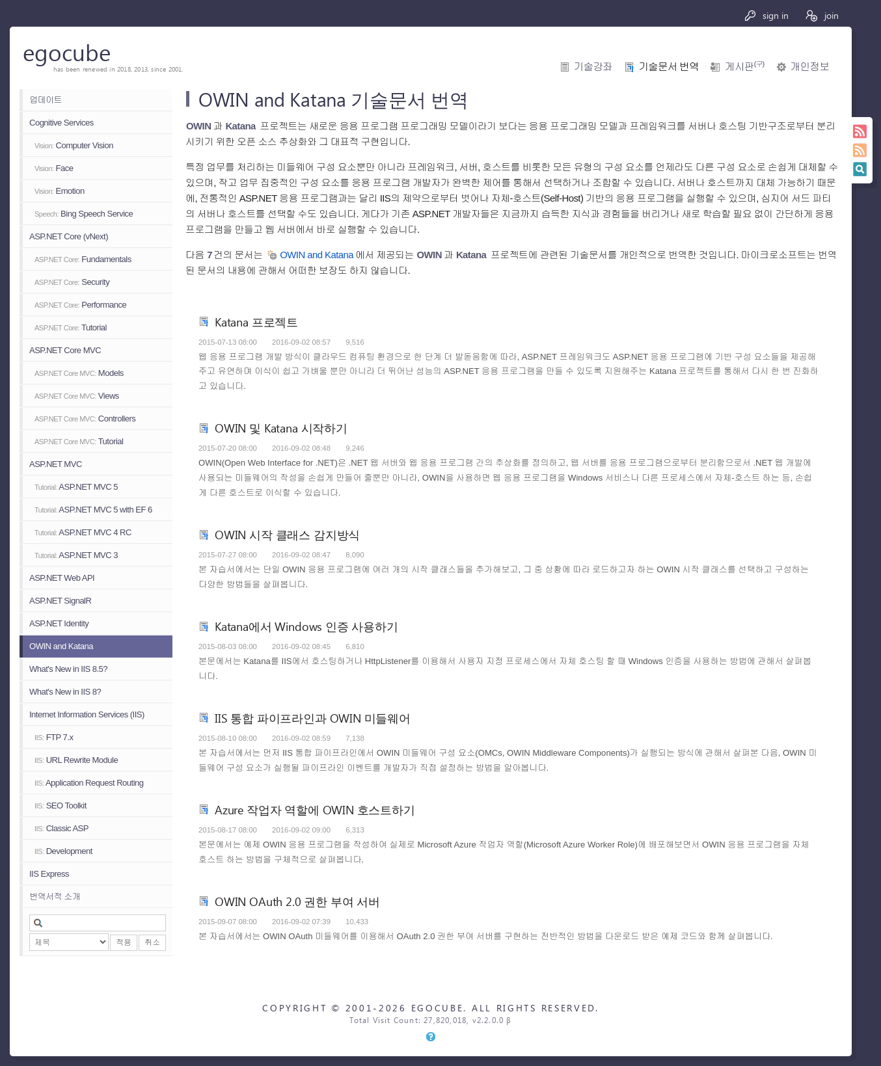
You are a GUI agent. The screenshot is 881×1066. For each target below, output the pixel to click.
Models (79, 373)
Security (71, 282)
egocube (67, 51)
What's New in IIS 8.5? (68, 669)
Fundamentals (82, 259)
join (821, 15)
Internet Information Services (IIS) (86, 714)
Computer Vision (73, 145)
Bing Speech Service (83, 214)
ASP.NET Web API (61, 578)
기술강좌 (593, 66)
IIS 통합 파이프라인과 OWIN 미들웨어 (313, 717)
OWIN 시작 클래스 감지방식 (287, 534)
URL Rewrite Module (76, 760)
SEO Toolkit (60, 805)
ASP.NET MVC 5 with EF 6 (93, 509)
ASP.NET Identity (58, 623)
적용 (123, 942)
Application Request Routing (88, 783)
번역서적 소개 (54, 896)
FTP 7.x (53, 737)
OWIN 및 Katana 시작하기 (281, 427)
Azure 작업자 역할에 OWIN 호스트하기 (315, 809)
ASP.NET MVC (55, 464)
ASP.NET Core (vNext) (68, 236)
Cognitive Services (61, 122)
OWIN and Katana (61, 646)
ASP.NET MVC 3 (76, 555)
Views (76, 396)
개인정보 (810, 66)
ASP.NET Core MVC (65, 350)
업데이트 (45, 100)
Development (63, 851)
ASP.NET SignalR (60, 601)
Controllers (84, 418)
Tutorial (70, 327)
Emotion (59, 191)
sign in (766, 15)
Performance (80, 305)
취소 (152, 942)
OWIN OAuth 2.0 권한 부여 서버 (297, 901)
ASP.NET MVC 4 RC (82, 532)
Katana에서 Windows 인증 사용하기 (306, 626)
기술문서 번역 (668, 66)
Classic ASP (61, 828)
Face (53, 168)
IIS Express (49, 874)
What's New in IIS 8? (65, 692)
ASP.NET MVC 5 (76, 487)
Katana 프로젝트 (256, 321)
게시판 (744, 66)
